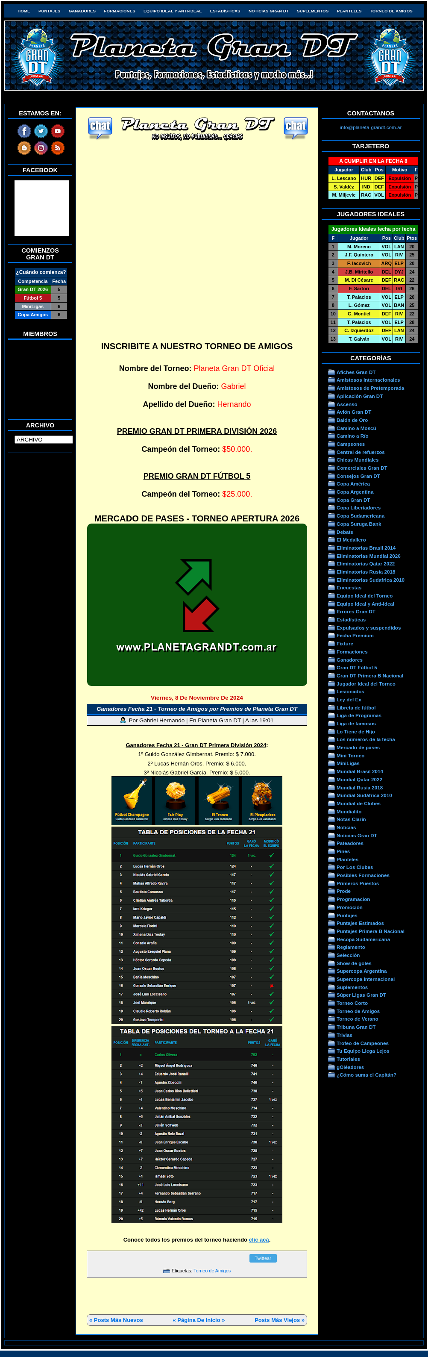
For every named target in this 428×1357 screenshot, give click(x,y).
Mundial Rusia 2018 (360, 787)
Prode (344, 891)
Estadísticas (225, 11)
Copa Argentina (355, 492)
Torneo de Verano (357, 1018)
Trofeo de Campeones (363, 1043)
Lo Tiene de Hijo (356, 731)
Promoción (350, 907)
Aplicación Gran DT (360, 396)
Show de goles (354, 963)
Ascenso (347, 404)
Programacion (353, 899)
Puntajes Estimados (360, 923)
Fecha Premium (355, 635)
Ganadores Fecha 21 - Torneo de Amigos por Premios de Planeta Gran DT (197, 709)
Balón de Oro (352, 420)
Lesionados (350, 691)
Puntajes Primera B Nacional (371, 931)
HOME (24, 11)
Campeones (351, 444)
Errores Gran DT (356, 611)
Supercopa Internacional (366, 979)
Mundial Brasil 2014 (360, 771)
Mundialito (349, 811)
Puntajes (49, 11)
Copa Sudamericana (360, 515)
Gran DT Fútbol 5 (357, 667)
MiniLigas (348, 763)
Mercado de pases (358, 747)
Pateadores (350, 843)
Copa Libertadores (359, 507)
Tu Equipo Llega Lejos (363, 1051)
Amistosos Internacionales (368, 380)
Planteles (349, 11)
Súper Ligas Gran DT (361, 995)
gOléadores (350, 1067)
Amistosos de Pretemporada (370, 388)
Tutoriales (348, 1059)
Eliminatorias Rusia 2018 (366, 571)
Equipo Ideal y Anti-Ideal (173, 11)
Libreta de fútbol (356, 707)
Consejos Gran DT (358, 476)
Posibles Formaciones (363, 875)
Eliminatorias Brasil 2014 (366, 547)
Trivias (344, 1035)
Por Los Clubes (355, 867)
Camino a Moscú (356, 428)
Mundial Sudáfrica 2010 (364, 795)
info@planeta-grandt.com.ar (371, 127)
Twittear (263, 1258)
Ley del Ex (349, 699)
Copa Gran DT (353, 500)
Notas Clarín (351, 819)
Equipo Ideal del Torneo (365, 595)
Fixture (345, 643)
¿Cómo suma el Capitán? (366, 1074)
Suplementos (312, 11)
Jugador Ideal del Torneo (366, 683)
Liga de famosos (356, 723)
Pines (343, 851)
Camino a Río (353, 436)
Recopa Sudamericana (363, 939)
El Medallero (351, 539)
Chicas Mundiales (358, 459)
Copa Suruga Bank (359, 524)
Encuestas (349, 587)
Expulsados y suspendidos (369, 627)
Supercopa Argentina (362, 971)
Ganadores (82, 11)
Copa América (353, 483)
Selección (348, 955)
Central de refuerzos (361, 452)
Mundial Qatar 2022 (359, 779)
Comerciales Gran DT (362, 468)
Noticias (346, 827)
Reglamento (351, 947)
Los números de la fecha (366, 739)
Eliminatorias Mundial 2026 (369, 556)
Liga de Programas (359, 715)
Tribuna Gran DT (356, 1027)
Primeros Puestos (358, 883)
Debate (345, 532)
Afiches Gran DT (356, 372)
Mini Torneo (350, 755)
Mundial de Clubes (359, 803)
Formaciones (119, 11)
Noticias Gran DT (269, 11)
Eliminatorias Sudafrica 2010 (371, 580)
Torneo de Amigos (391, 11)
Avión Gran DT (354, 412)
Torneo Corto (352, 1003)
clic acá (259, 1239)
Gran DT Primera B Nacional (370, 675)
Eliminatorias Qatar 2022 (366, 563)
